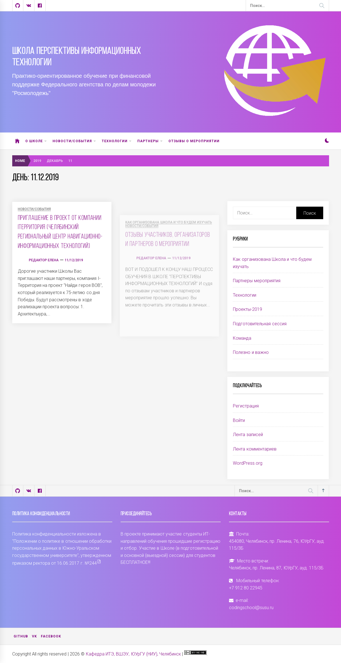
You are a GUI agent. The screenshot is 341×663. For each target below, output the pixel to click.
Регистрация (246, 406)
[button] (327, 141)
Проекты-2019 (247, 309)
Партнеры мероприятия (256, 280)
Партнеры (150, 141)
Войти (239, 420)
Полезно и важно (251, 352)
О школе (36, 141)
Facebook (51, 636)
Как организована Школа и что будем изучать (272, 263)
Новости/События (74, 141)
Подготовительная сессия (259, 323)
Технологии (117, 141)
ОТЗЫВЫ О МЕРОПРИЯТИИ (194, 141)
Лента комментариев (254, 449)
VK (34, 636)
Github (21, 636)
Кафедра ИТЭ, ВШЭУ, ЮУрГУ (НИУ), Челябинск (133, 654)
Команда (242, 338)
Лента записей (248, 434)
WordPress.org (247, 463)
